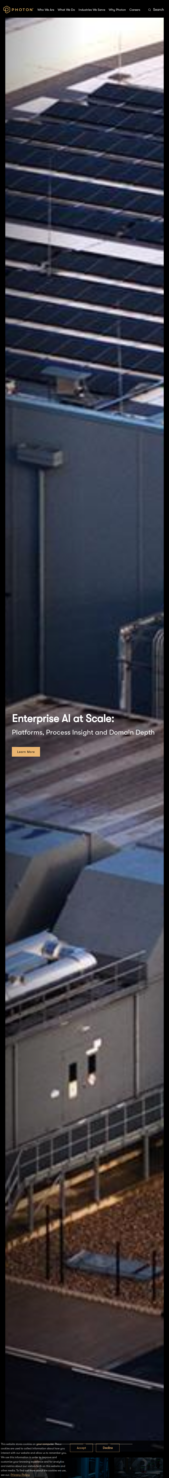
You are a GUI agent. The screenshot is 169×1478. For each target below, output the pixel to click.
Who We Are (45, 9)
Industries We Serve (92, 9)
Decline (108, 1448)
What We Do (66, 9)
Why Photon (117, 9)
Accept (81, 1448)
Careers (134, 9)
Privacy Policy (20, 1474)
